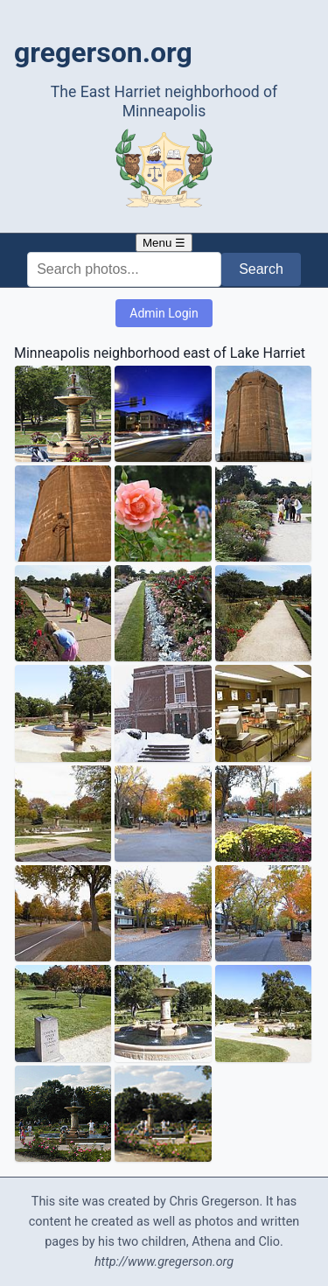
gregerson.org (103, 52)
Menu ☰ (164, 242)
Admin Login (163, 313)
